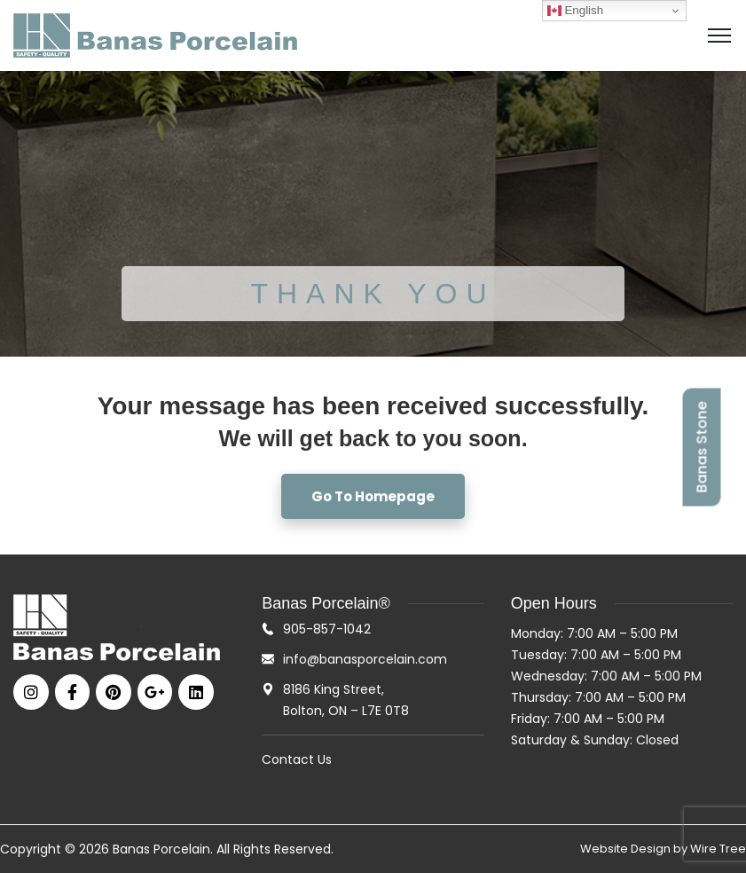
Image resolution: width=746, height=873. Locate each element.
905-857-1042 (327, 629)
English (575, 11)
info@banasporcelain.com (365, 659)
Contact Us (297, 759)
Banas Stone (701, 447)
